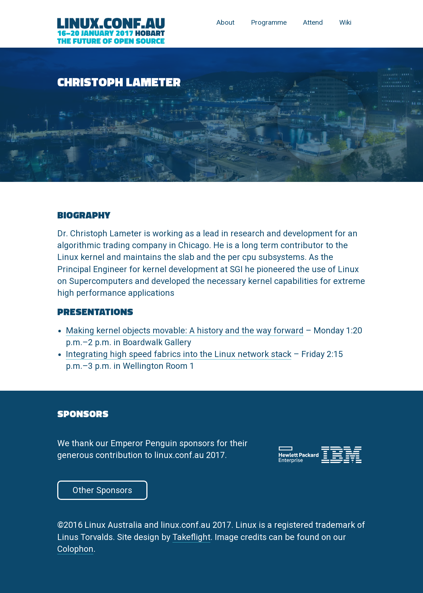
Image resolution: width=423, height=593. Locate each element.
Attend (313, 22)
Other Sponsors (102, 490)
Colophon (75, 549)
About (225, 22)
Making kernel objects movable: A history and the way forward (184, 331)
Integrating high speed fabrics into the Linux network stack (178, 354)
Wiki (345, 22)
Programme (269, 22)
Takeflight (191, 537)
